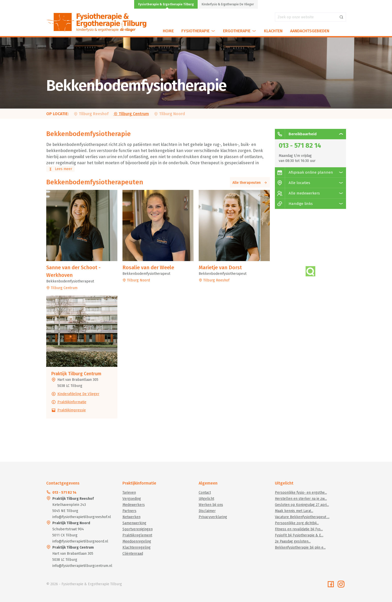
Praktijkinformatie (71, 402)
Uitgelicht (206, 498)
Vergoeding (131, 498)
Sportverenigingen (137, 529)
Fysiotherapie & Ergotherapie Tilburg (166, 4)
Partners (129, 511)
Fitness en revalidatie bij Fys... (299, 529)
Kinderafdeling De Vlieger (78, 394)
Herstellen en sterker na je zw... (301, 498)
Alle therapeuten (249, 182)
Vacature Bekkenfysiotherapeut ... (302, 517)
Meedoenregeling (136, 541)
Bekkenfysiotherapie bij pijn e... (300, 547)
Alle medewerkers (297, 193)
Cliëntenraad (132, 553)
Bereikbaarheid (296, 134)
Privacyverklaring (213, 517)
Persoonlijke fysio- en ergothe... (301, 492)
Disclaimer (207, 511)
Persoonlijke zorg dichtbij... (297, 523)
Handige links (294, 204)
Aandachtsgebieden (309, 30)
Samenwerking (134, 523)
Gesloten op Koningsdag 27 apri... (302, 505)
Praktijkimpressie (71, 410)
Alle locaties (292, 183)
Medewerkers (133, 505)
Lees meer (60, 169)
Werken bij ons (211, 505)
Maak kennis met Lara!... (294, 511)
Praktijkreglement (137, 535)
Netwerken (131, 517)
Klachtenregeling (136, 547)
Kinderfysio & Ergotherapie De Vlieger (228, 4)
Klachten (273, 30)
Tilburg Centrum (131, 113)
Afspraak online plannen (304, 172)
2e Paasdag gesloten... (293, 541)
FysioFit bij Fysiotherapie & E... (299, 535)
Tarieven (129, 492)
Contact (205, 492)
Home (168, 30)
